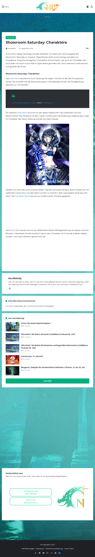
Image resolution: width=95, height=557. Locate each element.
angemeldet (18, 306)
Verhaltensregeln (28, 549)
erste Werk (14, 78)
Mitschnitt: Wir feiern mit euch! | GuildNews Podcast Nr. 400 (48, 334)
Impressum (40, 549)
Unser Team (69, 549)
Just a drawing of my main (24, 103)
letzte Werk (15, 230)
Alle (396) (48, 381)
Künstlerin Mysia (22, 196)
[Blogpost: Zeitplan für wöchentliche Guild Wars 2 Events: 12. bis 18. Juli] (12, 370)
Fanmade (10, 38)
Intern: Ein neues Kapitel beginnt (35, 323)
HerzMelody (12, 48)
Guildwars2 (47, 103)
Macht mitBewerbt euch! (30, 501)
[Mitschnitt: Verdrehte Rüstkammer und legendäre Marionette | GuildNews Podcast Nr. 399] (12, 348)
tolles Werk (22, 112)
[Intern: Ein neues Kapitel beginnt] (12, 326)
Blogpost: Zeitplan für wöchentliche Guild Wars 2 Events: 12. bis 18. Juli (53, 367)
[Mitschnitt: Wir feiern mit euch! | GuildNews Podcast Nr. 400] (12, 337)
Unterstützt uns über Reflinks (31, 492)
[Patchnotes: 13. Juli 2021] (12, 359)
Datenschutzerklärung (54, 549)
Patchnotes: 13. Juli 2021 (32, 356)
